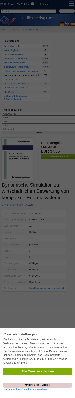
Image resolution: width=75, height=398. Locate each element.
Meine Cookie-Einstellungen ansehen (25, 389)
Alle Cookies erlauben (37, 371)
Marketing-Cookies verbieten (37, 385)
